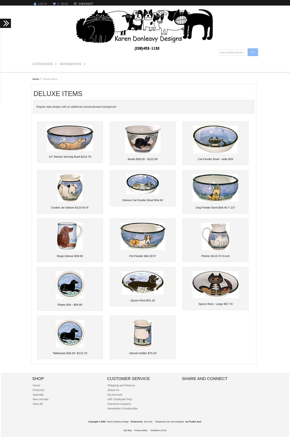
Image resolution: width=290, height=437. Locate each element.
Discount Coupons (119, 403)
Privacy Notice (141, 430)
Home (36, 79)
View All (38, 403)
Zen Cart (148, 422)
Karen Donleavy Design (118, 422)
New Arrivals (41, 399)
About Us (113, 389)
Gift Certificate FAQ (120, 399)
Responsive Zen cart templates (170, 422)
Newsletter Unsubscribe (123, 408)
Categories (42, 64)
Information (70, 64)
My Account (115, 394)
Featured (38, 389)
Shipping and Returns (121, 385)
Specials (38, 394)
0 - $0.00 (60, 3)
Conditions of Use (158, 430)
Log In (40, 3)
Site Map (128, 430)
